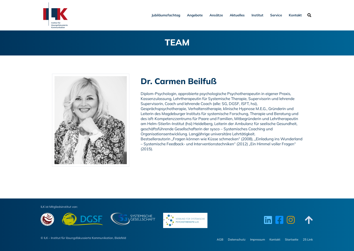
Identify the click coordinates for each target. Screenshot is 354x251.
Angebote (195, 15)
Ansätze (216, 15)
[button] (309, 15)
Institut (257, 15)
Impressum (257, 239)
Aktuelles (237, 15)
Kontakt (295, 15)
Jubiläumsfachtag (166, 15)
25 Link (308, 239)
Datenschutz (237, 239)
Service (276, 15)
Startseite (291, 239)
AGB (220, 239)
